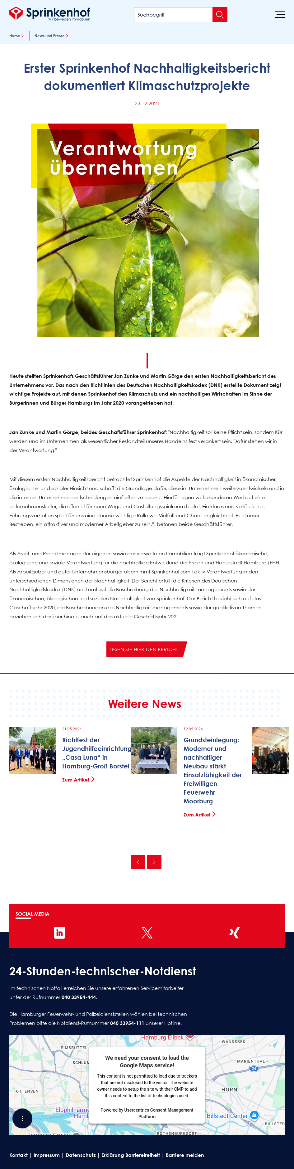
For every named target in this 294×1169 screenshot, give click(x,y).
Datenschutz (81, 1155)
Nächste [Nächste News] (154, 862)
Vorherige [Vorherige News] (138, 862)
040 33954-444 (79, 997)
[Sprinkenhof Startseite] (49, 14)
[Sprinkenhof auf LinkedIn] (60, 933)
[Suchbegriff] (180, 14)
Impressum (47, 1155)
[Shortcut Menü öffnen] (22, 1118)
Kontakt (18, 1155)
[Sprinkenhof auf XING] (234, 933)
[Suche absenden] (219, 14)
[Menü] (280, 14)
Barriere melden (185, 1155)
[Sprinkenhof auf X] (147, 932)
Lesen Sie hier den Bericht (144, 649)
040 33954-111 (127, 1023)
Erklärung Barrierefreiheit (130, 1155)
